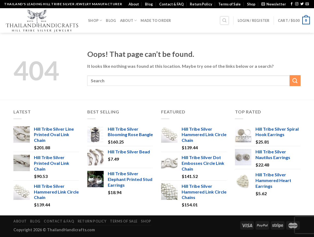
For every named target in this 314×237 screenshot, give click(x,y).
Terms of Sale (229, 4)
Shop (251, 4)
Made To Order (156, 20)
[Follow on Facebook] (291, 4)
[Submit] (295, 80)
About (134, 4)
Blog (149, 4)
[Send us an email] (307, 4)
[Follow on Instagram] (296, 4)
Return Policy (201, 4)
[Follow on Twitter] (302, 4)
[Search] (224, 20)
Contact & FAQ (171, 4)
